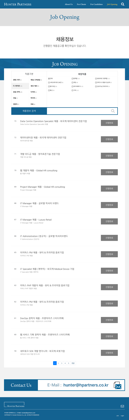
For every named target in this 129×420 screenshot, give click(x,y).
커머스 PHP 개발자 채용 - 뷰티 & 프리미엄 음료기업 (44, 285)
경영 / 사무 (17, 80)
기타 (76, 90)
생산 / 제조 (35, 86)
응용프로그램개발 (103, 78)
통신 (52, 90)
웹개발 (76, 78)
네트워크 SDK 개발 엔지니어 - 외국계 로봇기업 (42, 351)
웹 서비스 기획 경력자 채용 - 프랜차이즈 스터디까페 (45, 335)
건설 (15, 98)
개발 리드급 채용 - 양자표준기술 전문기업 (40, 154)
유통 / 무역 (17, 92)
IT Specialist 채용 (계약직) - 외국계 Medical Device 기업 (47, 269)
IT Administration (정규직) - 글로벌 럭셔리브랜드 (44, 236)
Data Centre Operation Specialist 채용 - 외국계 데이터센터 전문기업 (53, 121)
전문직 (16, 104)
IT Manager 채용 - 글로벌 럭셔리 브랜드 (39, 203)
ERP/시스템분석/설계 (104, 82)
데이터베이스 (78, 86)
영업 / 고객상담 (36, 80)
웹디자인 (53, 86)
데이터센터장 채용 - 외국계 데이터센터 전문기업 (43, 137)
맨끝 (73, 363)
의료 (33, 104)
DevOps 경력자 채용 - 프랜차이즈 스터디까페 (42, 318)
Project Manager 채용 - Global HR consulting (42, 187)
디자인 (34, 92)
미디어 (34, 98)
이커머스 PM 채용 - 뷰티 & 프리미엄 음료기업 (42, 252)
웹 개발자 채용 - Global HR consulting (38, 170)
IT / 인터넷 (17, 86)
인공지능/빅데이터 (103, 86)
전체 (51, 78)
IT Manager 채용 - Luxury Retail (35, 220)
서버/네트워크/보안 (56, 82)
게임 (75, 82)
